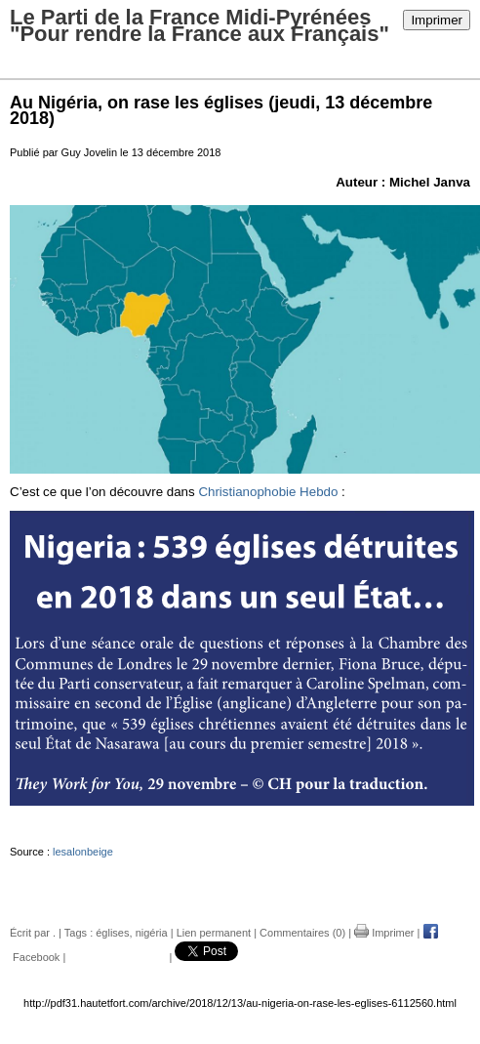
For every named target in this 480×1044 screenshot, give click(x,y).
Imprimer (436, 20)
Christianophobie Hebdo (268, 491)
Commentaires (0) (302, 933)
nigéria (152, 933)
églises (112, 933)
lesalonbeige (83, 851)
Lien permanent (214, 933)
